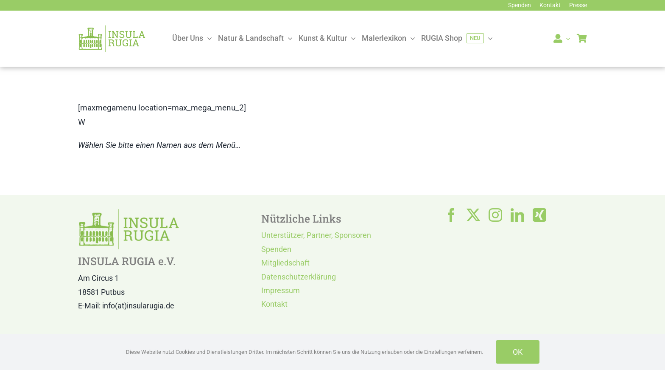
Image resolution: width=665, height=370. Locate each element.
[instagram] (495, 215)
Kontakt (274, 303)
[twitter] (473, 215)
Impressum (280, 290)
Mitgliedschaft (285, 262)
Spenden (276, 249)
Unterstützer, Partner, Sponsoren (316, 235)
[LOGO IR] (112, 29)
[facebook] (451, 215)
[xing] (539, 215)
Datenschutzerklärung (298, 276)
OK (517, 351)
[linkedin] (517, 215)
